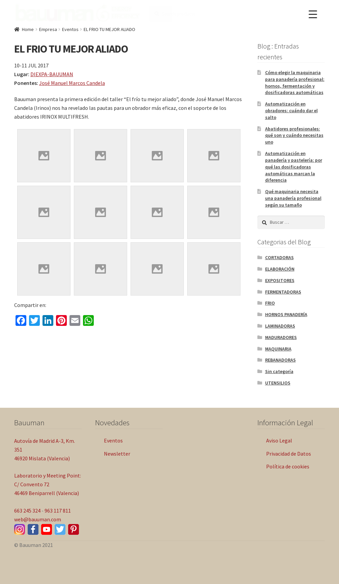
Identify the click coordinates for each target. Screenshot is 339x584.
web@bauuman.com (37, 519)
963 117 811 (58, 510)
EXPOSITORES (279, 280)
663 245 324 (27, 510)
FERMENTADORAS (283, 292)
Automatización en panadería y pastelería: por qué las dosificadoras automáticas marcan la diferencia (293, 166)
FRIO (270, 303)
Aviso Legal (279, 440)
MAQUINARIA (278, 349)
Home (28, 29)
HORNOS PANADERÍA (286, 314)
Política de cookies (287, 466)
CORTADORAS (279, 257)
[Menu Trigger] (313, 14)
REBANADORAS (280, 360)
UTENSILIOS (277, 383)
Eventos (70, 29)
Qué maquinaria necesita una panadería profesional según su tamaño (293, 198)
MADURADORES (281, 337)
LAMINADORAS (280, 326)
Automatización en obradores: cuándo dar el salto (291, 110)
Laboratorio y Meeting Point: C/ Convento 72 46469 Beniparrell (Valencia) (47, 484)
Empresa (48, 29)
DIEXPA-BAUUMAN (51, 74)
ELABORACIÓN (279, 269)
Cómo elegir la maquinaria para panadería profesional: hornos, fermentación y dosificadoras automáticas (294, 82)
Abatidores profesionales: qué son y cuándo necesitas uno (294, 135)
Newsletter (117, 453)
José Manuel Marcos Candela (72, 83)
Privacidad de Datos (288, 453)
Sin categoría (279, 371)
